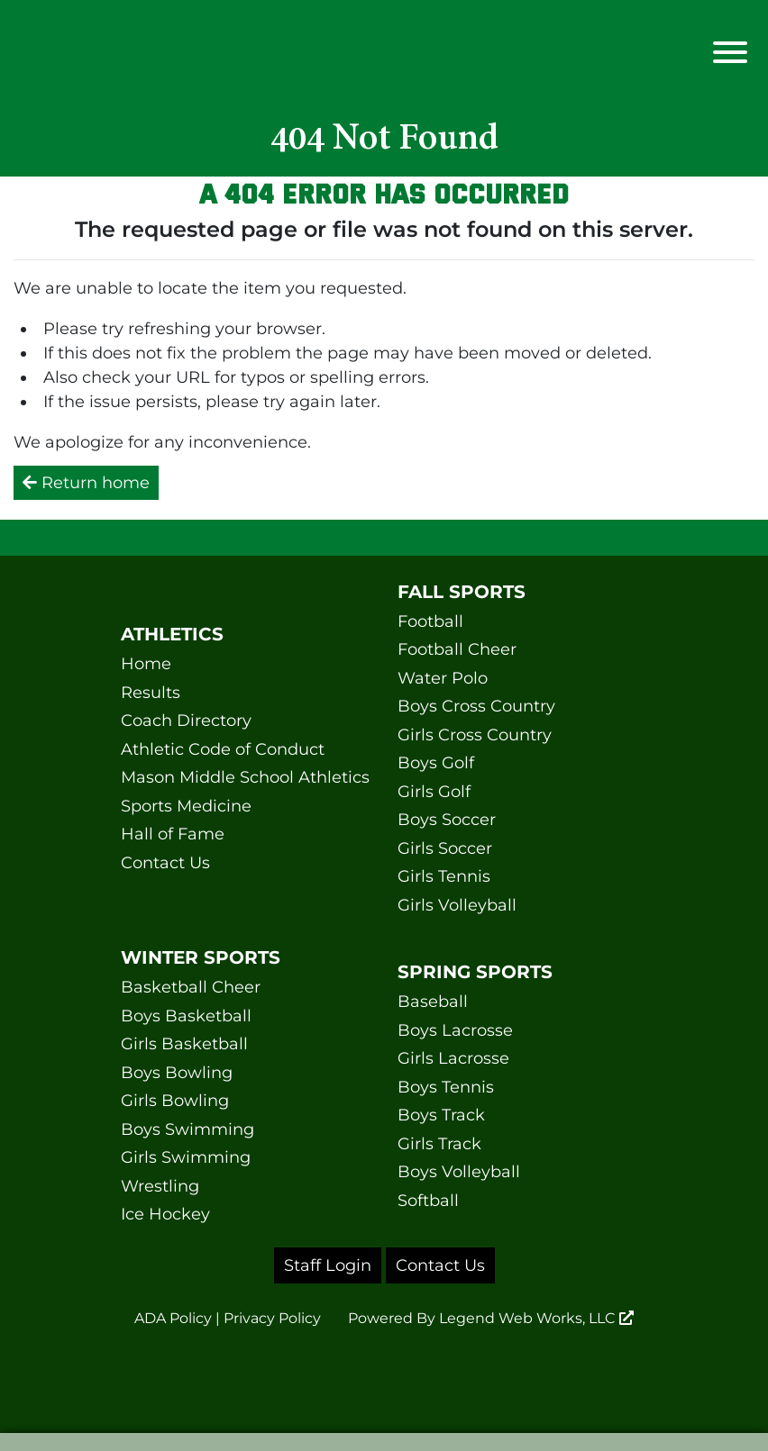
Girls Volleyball (457, 905)
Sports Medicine (186, 806)
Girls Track (439, 1144)
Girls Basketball (184, 1044)
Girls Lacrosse (453, 1058)
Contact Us (165, 863)
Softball (428, 1201)
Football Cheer (457, 649)
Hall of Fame (172, 834)
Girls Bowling (175, 1101)
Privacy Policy (272, 1318)
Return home (86, 483)
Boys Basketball (186, 1016)
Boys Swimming (187, 1129)
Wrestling (160, 1186)
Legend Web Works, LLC (536, 1318)
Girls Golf (434, 792)
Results (150, 693)
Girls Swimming (186, 1157)
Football (430, 621)
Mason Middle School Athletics (245, 777)
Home (146, 664)
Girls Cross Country (475, 735)
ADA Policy (173, 1318)
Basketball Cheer (191, 987)
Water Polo (443, 678)
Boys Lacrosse (455, 1030)
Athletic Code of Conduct (223, 749)
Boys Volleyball (459, 1172)
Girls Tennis (444, 876)
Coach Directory (186, 720)
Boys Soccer (447, 820)
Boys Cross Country (476, 706)
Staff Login (327, 1265)
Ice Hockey (165, 1214)
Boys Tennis (446, 1087)
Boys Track (441, 1115)
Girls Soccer (445, 848)
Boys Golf (436, 763)
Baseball (433, 1001)
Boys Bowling (177, 1073)
